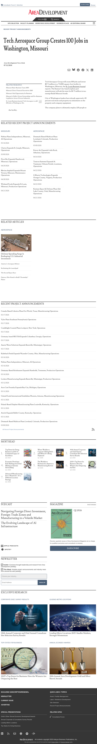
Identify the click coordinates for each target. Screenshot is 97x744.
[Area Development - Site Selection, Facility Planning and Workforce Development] (49, 12)
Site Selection (54, 702)
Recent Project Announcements (17, 29)
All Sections (94, 23)
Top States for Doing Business (10, 726)
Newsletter (6, 696)
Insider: (23, 566)
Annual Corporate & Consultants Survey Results (16, 719)
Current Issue (7, 700)
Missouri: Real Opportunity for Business (19, 93)
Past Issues (91, 504)
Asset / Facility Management (59, 696)
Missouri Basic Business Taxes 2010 (17, 88)
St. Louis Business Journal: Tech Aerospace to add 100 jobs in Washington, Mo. (22, 102)
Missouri (5, 131)
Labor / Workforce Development (60, 699)
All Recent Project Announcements (13, 429)
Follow (42, 19)
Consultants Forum (9, 5)
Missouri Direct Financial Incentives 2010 (19, 90)
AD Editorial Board (78, 23)
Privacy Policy (54, 742)
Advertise (20, 5)
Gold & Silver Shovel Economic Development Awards (18, 716)
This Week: (23, 570)
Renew (93, 5)
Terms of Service (65, 742)
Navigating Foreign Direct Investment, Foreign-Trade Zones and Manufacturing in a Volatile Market (23, 515)
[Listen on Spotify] (24, 549)
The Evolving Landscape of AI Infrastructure (18, 524)
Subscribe (85, 4)
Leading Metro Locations (9, 722)
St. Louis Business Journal (75, 86)
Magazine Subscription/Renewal (15, 692)
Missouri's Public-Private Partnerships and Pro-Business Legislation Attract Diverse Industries (24, 97)
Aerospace (39, 131)
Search (55, 19)
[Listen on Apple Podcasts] (24, 545)
